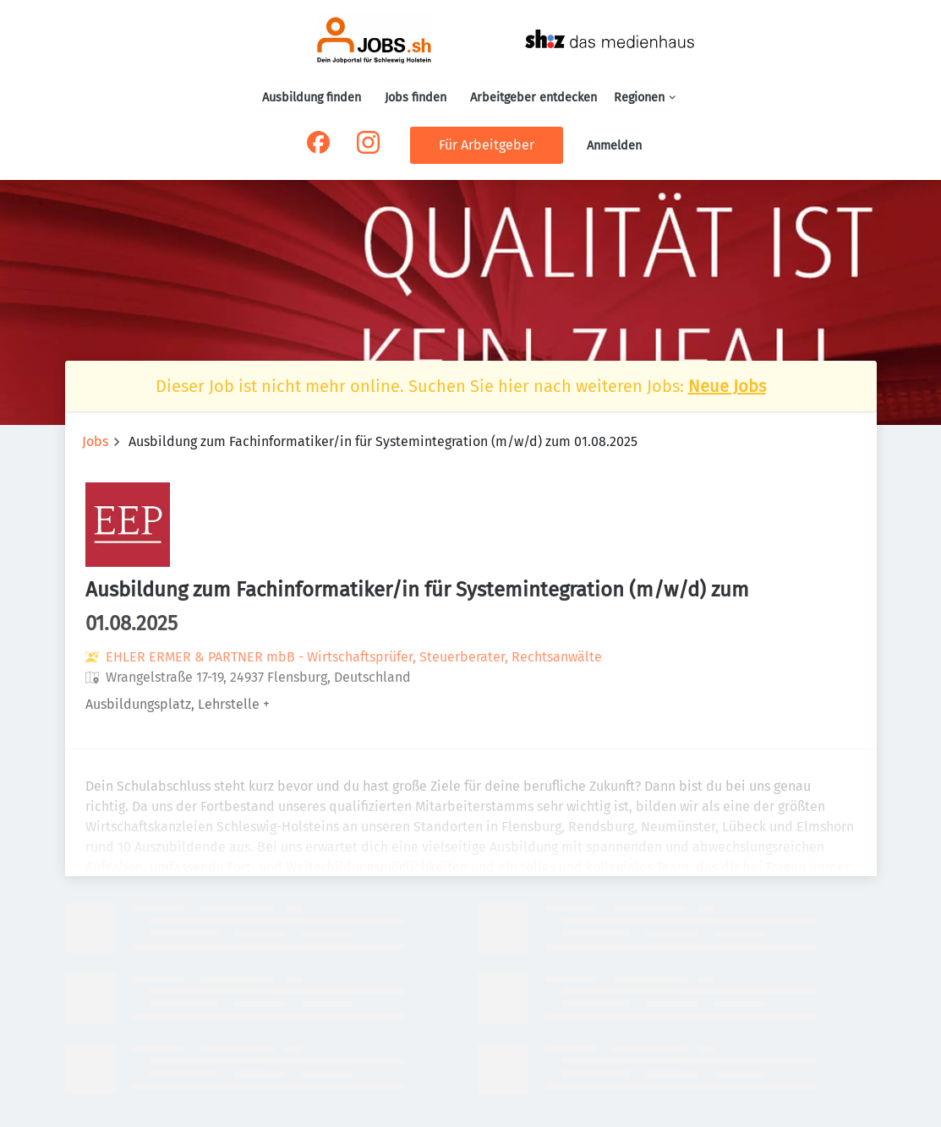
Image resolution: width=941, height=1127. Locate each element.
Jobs (95, 441)
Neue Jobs (727, 386)
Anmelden (614, 146)
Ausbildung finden (311, 97)
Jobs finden (415, 97)
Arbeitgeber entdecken (533, 97)
